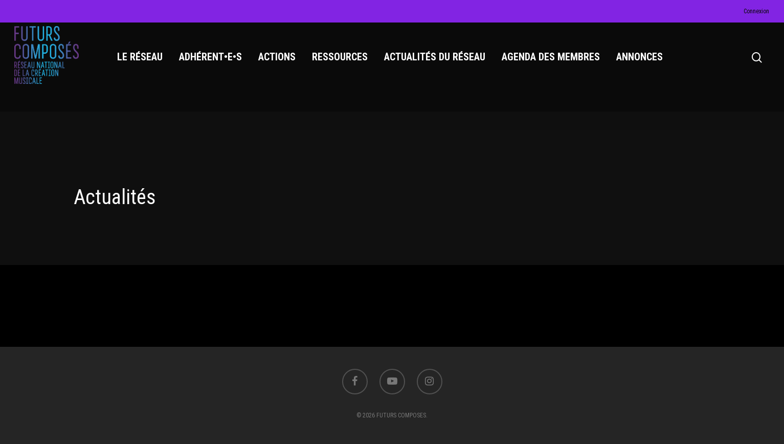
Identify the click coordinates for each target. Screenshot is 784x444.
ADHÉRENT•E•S (212, 62)
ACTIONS (279, 62)
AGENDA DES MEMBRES (553, 62)
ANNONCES (641, 62)
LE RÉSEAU (142, 62)
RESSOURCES (342, 62)
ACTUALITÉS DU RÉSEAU (436, 62)
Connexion (756, 11)
